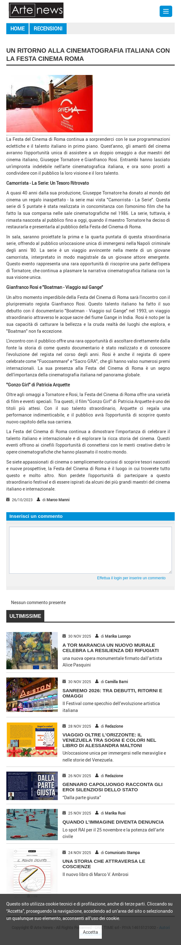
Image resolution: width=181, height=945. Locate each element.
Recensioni (48, 28)
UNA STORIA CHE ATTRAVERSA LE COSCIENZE (104, 863)
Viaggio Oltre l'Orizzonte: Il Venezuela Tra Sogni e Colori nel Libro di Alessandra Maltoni (109, 740)
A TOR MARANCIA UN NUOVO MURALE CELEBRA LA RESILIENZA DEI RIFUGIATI (111, 647)
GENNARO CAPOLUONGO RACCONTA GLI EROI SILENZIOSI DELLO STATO (113, 787)
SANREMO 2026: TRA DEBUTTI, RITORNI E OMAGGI (112, 693)
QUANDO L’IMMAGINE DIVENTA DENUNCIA (113, 822)
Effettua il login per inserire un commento (131, 578)
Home (17, 28)
